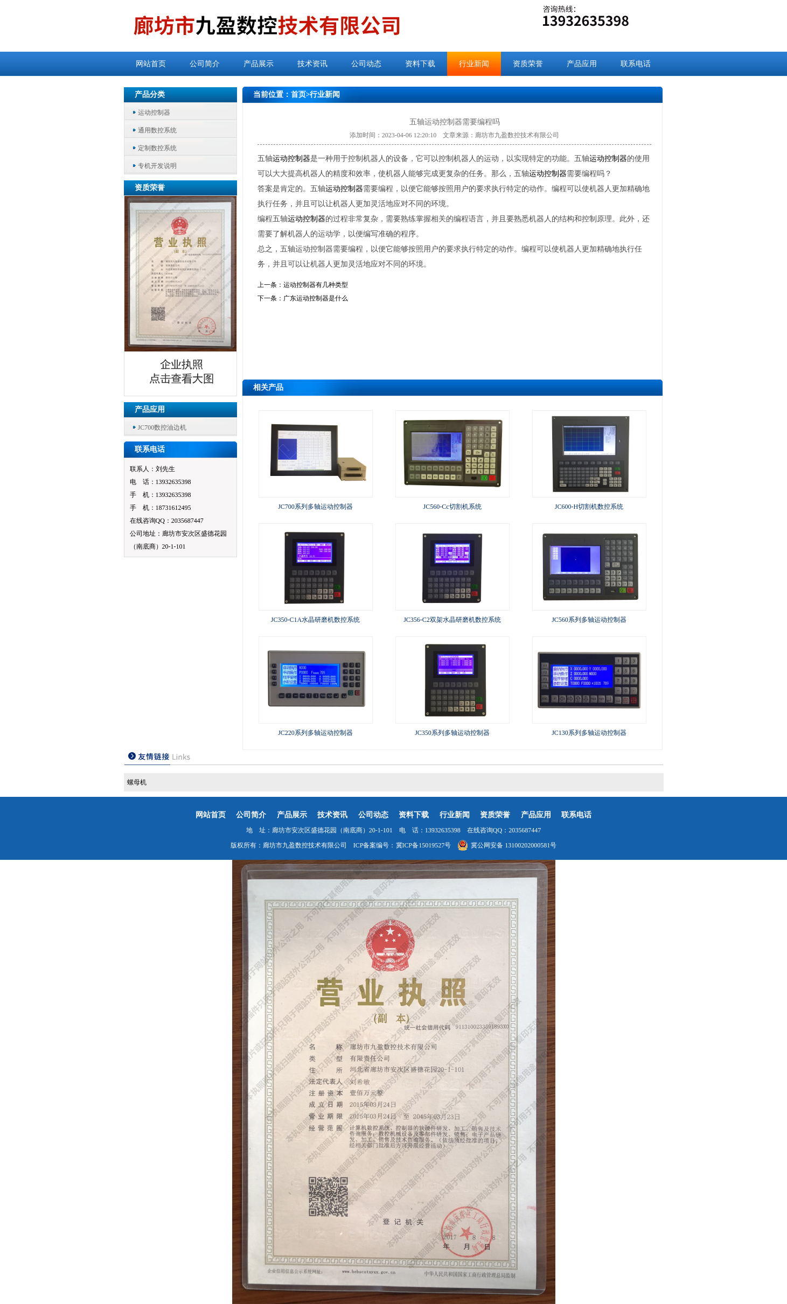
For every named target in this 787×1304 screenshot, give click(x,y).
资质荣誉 (528, 64)
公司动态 (366, 64)
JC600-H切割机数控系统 (589, 506)
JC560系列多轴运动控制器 (589, 619)
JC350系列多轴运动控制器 (452, 733)
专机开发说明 (157, 166)
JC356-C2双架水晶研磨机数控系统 (452, 619)
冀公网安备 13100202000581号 (506, 845)
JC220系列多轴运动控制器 (315, 733)
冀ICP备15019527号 (423, 845)
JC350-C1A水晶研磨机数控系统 (315, 619)
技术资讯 (312, 64)
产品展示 (258, 64)
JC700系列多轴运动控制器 (315, 506)
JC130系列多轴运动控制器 (589, 733)
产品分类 (150, 94)
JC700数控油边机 (162, 427)
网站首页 (151, 64)
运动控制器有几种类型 (315, 285)
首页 (298, 94)
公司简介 (205, 64)
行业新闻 (474, 64)
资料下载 (420, 64)
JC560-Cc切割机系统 (452, 506)
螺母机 (137, 782)
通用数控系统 (157, 130)
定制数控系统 (157, 148)
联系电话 (636, 64)
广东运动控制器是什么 (315, 298)
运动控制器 (154, 112)
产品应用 (582, 64)
